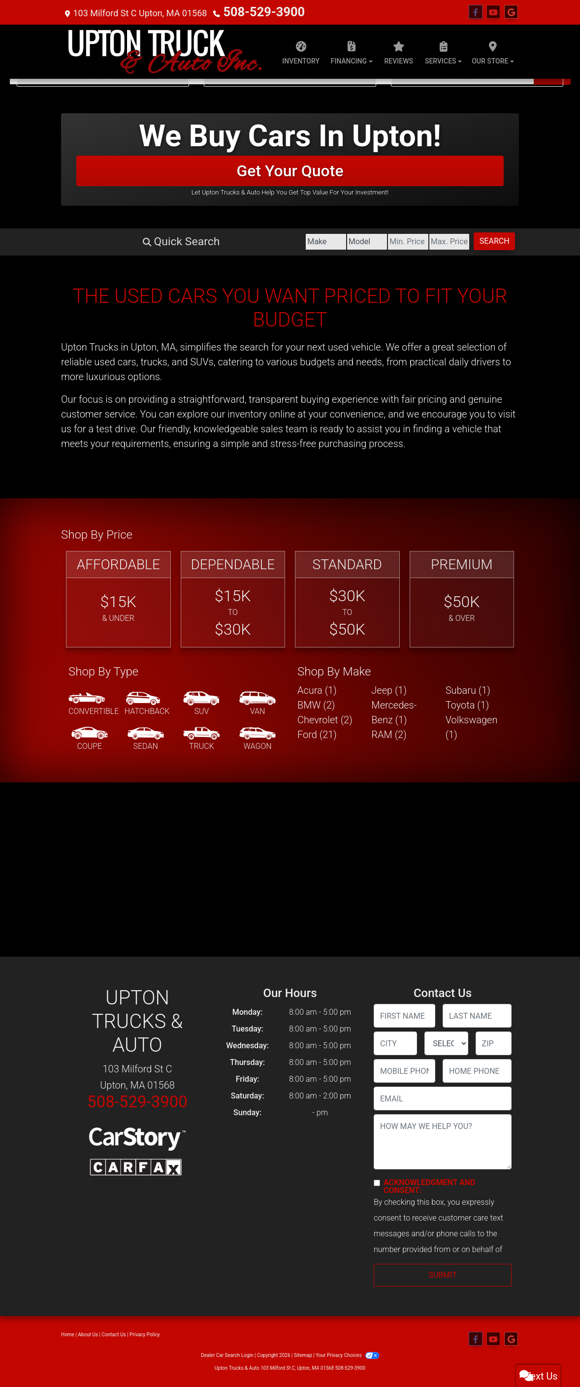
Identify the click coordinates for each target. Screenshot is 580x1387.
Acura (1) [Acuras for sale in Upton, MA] (317, 690)
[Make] (177, 241)
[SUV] (201, 704)
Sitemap (303, 1355)
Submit (442, 1275)
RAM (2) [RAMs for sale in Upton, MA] (388, 735)
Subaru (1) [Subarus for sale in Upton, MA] (468, 690)
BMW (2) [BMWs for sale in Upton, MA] (316, 705)
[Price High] (400, 241)
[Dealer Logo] (164, 52)
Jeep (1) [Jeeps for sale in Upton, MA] (389, 690)
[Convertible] (93, 704)
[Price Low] (326, 241)
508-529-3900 (252, 12)
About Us (88, 1334)
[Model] (251, 241)
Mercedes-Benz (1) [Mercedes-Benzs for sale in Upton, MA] (394, 712)
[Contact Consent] (377, 1183)
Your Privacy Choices (347, 1355)
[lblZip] (494, 1043)
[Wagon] (257, 739)
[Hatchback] (147, 704)
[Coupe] (89, 739)
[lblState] (446, 1043)
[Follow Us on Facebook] (476, 12)
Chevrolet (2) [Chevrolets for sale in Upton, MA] (325, 720)
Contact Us (114, 1334)
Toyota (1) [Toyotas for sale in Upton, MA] (467, 705)
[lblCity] (395, 1043)
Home (67, 1334)
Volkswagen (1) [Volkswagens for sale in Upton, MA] (472, 727)
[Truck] (201, 739)
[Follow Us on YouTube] (493, 12)
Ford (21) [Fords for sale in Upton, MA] (317, 735)
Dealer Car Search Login (227, 1355)
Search (478, 241)
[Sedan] (146, 739)
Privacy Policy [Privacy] (144, 1334)
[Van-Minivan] (257, 704)
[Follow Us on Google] (511, 12)
